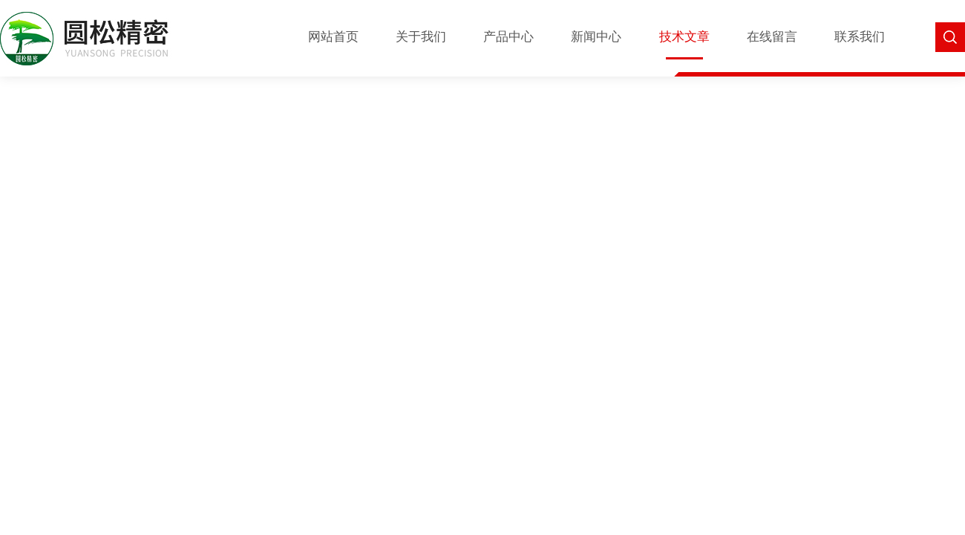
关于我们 (421, 37)
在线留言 (772, 37)
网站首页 (333, 37)
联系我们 (859, 37)
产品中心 (508, 37)
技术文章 (684, 37)
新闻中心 (596, 37)
